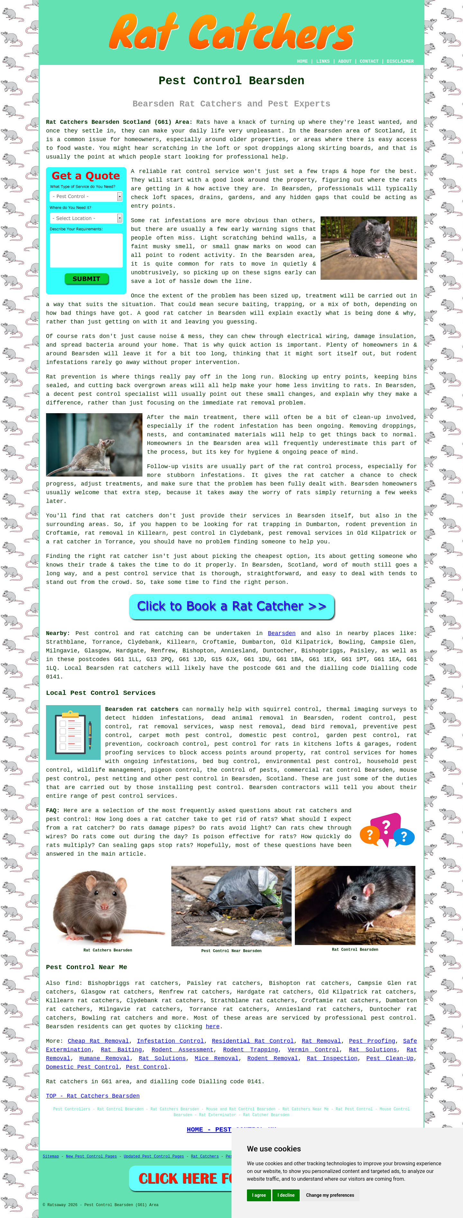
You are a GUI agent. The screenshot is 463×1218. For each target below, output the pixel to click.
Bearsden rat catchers (141, 709)
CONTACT (369, 61)
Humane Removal (104, 1058)
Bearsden (281, 633)
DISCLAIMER (400, 61)
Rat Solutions (373, 1050)
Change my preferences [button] (330, 1195)
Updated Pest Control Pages (154, 1156)
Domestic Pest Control (82, 1067)
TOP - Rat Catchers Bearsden (93, 1096)
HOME (302, 61)
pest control (196, 779)
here (213, 1026)
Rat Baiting (121, 1050)
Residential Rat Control (253, 1041)
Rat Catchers (205, 1156)
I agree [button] (259, 1195)
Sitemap (51, 1156)
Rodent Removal (272, 1058)
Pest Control (147, 1067)
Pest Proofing (372, 1041)
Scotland (280, 779)
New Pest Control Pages (91, 1156)
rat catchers (131, 1018)
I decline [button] (286, 1195)
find (72, 983)
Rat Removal (321, 1041)
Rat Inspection (332, 1058)
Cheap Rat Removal (98, 1041)
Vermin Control (313, 1050)
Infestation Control (170, 1041)
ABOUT (345, 61)
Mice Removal (217, 1058)
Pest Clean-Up (390, 1058)
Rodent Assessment (182, 1050)
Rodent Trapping (250, 1050)
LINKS (323, 61)
